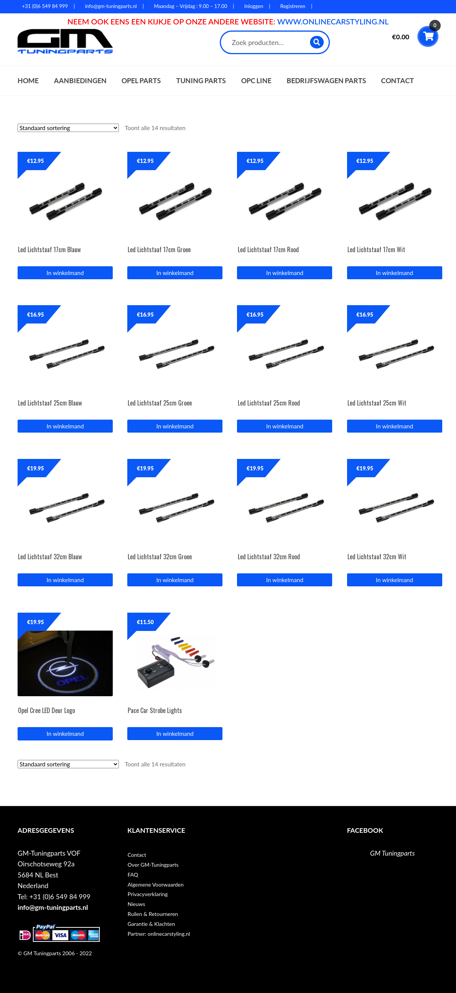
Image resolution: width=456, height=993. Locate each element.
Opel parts (141, 81)
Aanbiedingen (80, 81)
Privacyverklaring (148, 894)
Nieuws (136, 904)
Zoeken (317, 42)
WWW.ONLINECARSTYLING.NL (333, 21)
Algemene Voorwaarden (156, 884)
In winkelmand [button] (65, 272)
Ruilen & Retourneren (153, 914)
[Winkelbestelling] (68, 128)
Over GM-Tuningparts (153, 864)
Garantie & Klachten (151, 924)
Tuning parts (201, 81)
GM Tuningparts (392, 853)
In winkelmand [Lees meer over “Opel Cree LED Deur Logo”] (65, 733)
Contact (397, 81)
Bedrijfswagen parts (326, 81)
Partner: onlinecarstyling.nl (159, 933)
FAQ (133, 874)
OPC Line (256, 81)
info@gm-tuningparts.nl (53, 907)
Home (28, 81)
